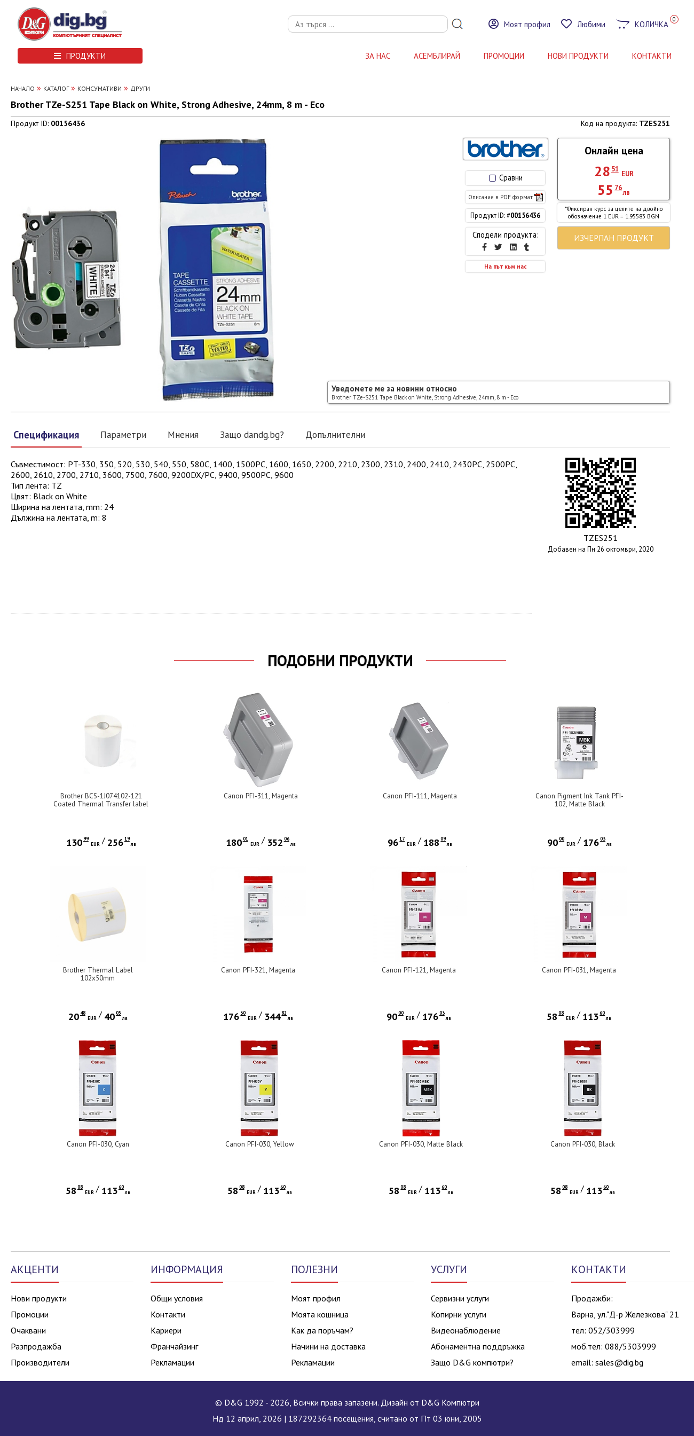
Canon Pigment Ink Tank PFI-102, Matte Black (579, 800)
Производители (40, 1362)
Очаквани (28, 1330)
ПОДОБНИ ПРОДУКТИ (340, 661)
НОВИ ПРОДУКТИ (578, 56)
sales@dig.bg (619, 1362)
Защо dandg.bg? (252, 434)
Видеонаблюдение (466, 1330)
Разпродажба (36, 1346)
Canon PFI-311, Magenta (261, 796)
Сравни (506, 177)
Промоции (504, 56)
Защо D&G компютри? (472, 1362)
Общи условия (177, 1298)
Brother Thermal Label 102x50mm (98, 974)
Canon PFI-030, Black (582, 1144)
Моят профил (316, 1298)
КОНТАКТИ (652, 56)
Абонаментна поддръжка (478, 1346)
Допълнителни (335, 434)
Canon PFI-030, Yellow (259, 1144)
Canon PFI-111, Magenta (420, 796)
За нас (377, 56)
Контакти (168, 1314)
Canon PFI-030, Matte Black (421, 1144)
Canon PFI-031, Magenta (579, 970)
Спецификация (46, 434)
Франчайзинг (174, 1346)
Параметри (123, 434)
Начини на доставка (328, 1346)
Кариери (166, 1330)
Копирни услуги (458, 1314)
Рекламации (172, 1362)
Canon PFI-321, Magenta (258, 970)
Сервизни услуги (460, 1298)
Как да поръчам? (322, 1330)
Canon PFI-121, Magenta (419, 970)
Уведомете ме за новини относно (425, 392)
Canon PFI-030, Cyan (98, 1144)
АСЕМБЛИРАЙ (437, 56)
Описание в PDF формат (505, 197)
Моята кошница (320, 1314)
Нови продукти (39, 1298)
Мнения (183, 434)
